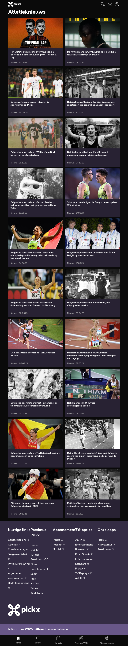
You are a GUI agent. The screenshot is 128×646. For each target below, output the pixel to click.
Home (34, 545)
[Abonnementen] (107, 640)
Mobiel (58, 549)
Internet (59, 544)
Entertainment (39, 569)
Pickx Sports (84, 554)
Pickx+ (80, 568)
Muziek (34, 583)
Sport (33, 574)
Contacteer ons (18, 540)
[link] (35, 42)
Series (34, 588)
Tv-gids (35, 554)
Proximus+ (105, 549)
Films (33, 564)
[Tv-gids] (58, 640)
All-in (80, 540)
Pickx (102, 540)
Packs (58, 540)
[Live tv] (38, 640)
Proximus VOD (39, 559)
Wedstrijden (37, 593)
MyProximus (106, 544)
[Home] (18, 640)
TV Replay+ (83, 573)
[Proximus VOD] (81, 640)
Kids (33, 578)
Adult (80, 578)
